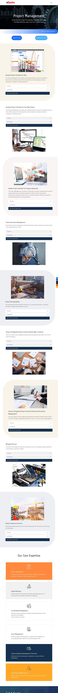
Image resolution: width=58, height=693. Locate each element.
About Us (16, 38)
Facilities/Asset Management (19, 611)
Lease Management (17, 634)
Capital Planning (16, 591)
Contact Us (41, 38)
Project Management (17, 572)
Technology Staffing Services (20, 673)
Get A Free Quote (48, 31)
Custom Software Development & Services (24, 653)
